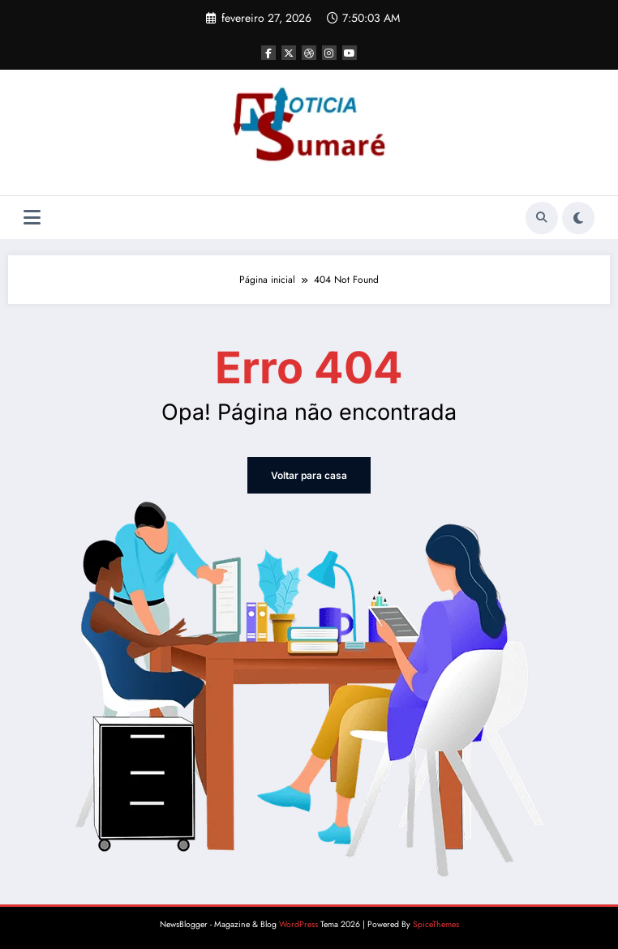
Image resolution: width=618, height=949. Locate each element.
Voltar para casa (309, 475)
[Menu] (32, 217)
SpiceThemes (436, 924)
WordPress (298, 924)
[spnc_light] (578, 218)
